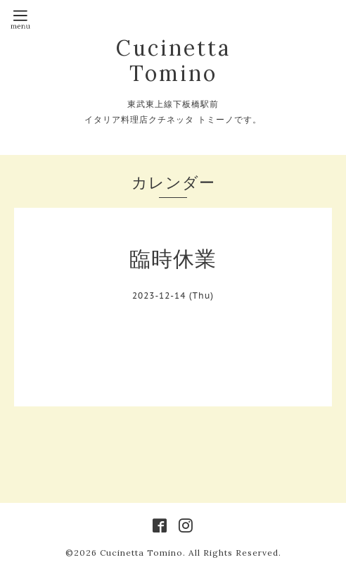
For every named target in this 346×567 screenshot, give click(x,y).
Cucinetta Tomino (173, 61)
